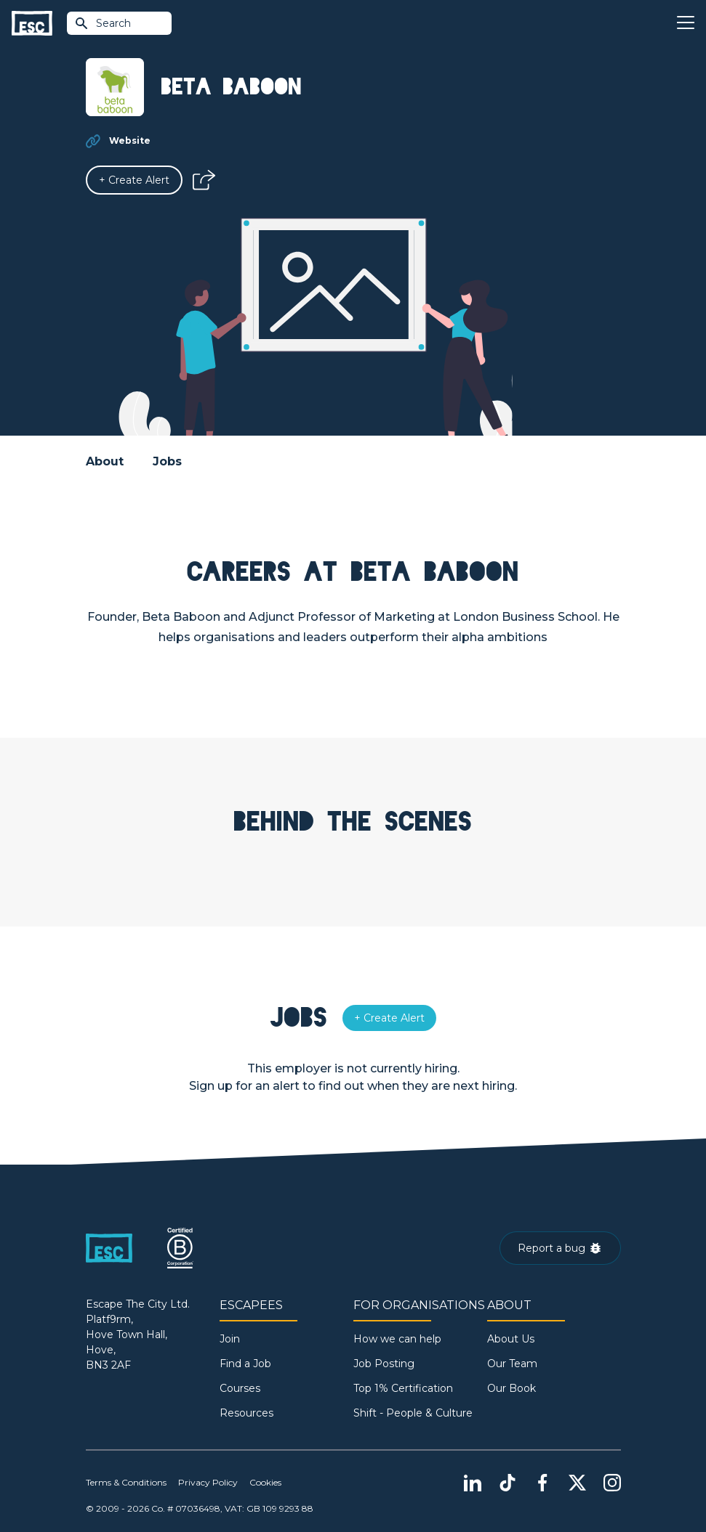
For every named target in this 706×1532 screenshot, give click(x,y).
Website (130, 140)
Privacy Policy (208, 1482)
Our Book (511, 1388)
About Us (510, 1338)
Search (102, 23)
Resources (246, 1412)
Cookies (265, 1482)
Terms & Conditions (126, 1482)
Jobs (167, 461)
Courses (240, 1388)
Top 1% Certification (403, 1388)
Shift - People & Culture (413, 1412)
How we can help (397, 1338)
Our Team (512, 1363)
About (105, 461)
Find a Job (245, 1363)
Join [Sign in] (230, 1338)
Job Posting (383, 1363)
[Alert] (134, 180)
